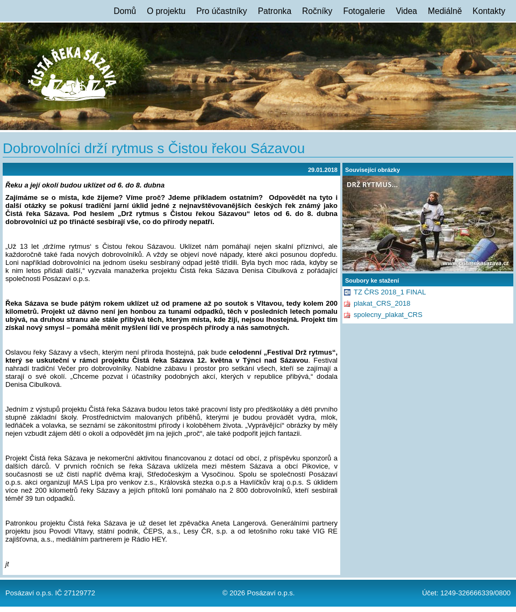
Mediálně (445, 11)
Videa (406, 11)
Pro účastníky (221, 11)
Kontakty (488, 11)
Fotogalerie (364, 11)
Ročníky (317, 11)
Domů (125, 11)
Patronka (274, 11)
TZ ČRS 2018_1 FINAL (390, 292)
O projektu (166, 11)
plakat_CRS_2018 (382, 303)
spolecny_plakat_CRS (388, 315)
